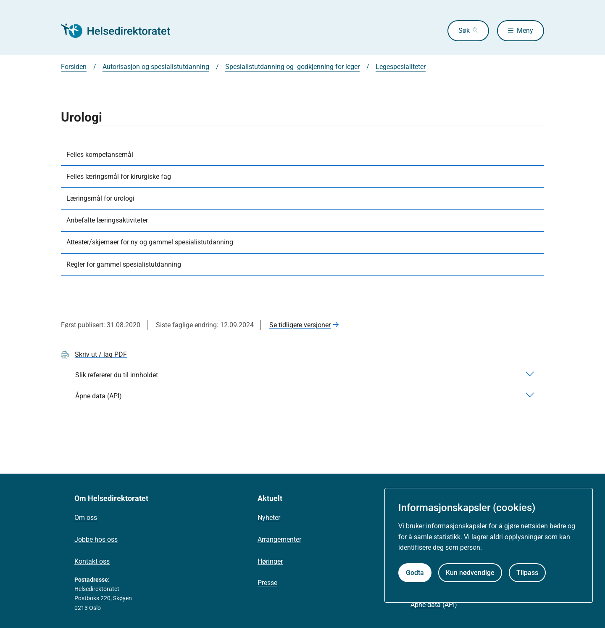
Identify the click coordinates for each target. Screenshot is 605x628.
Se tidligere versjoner (300, 325)
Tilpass (527, 573)
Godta (415, 573)
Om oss (85, 518)
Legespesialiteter (401, 67)
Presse (267, 583)
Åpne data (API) (433, 605)
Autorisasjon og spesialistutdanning (156, 67)
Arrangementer (279, 539)
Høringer (270, 561)
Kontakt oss (92, 561)
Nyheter (269, 518)
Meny (525, 30)
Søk (464, 30)
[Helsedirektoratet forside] (121, 31)
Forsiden (74, 67)
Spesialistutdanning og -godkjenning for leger (292, 67)
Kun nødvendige (470, 573)
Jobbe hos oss (96, 539)
